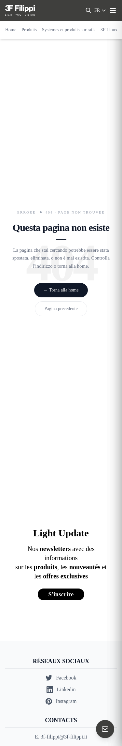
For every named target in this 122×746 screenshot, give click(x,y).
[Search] (88, 10)
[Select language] (100, 10)
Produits (29, 29)
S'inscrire (61, 594)
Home (10, 29)
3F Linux (109, 29)
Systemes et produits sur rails (68, 29)
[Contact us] (105, 729)
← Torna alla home (60, 290)
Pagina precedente (60, 308)
